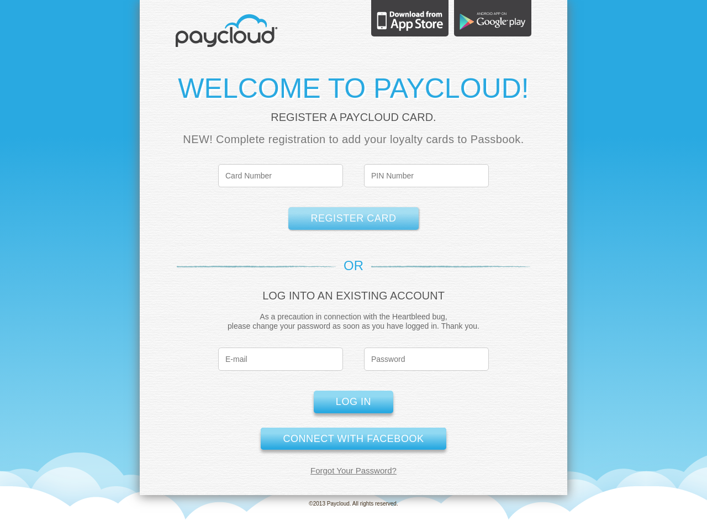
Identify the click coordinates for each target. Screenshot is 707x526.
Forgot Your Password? (353, 470)
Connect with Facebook (353, 438)
